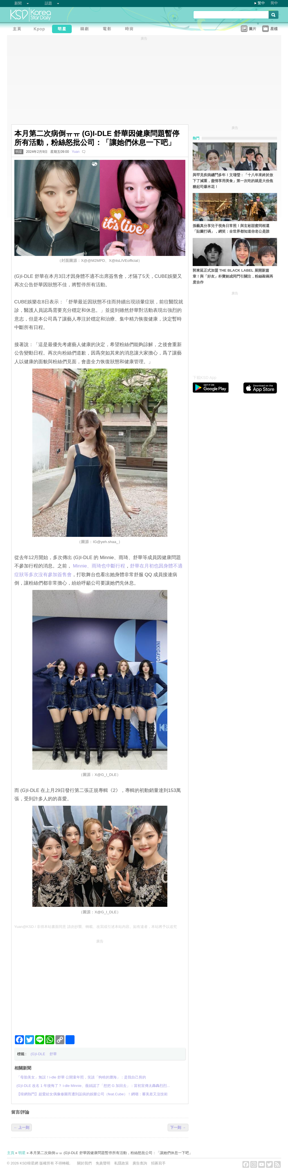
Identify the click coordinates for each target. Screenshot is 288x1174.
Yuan (76, 152)
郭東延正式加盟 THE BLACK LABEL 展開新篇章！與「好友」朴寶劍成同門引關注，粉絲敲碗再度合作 (233, 276)
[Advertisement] (100, 985)
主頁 (10, 1153)
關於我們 (84, 1163)
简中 (274, 3)
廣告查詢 (139, 1163)
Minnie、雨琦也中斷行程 (99, 566)
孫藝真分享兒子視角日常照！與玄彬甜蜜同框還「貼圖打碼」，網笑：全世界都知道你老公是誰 (231, 229)
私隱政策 (121, 1163)
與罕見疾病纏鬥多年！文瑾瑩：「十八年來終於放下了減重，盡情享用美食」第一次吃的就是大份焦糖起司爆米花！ (233, 181)
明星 (18, 152)
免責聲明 (103, 1163)
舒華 (53, 1054)
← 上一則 (22, 1127)
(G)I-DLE (38, 1054)
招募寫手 (158, 1163)
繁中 (261, 3)
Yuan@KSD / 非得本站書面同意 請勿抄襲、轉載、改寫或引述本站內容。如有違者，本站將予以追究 (95, 927)
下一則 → (178, 1127)
